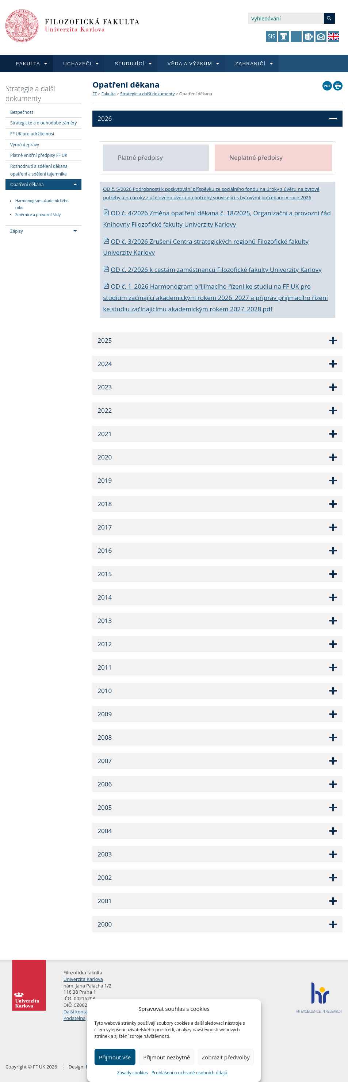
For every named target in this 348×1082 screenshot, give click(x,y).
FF (94, 93)
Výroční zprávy (24, 144)
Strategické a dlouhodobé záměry (43, 123)
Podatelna (74, 1018)
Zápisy (16, 231)
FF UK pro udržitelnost (32, 133)
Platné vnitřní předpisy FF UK (38, 155)
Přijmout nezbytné (166, 1057)
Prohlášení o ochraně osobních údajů (189, 1073)
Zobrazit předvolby (226, 1057)
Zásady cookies (132, 1073)
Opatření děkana (26, 184)
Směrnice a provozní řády (38, 214)
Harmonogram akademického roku (42, 205)
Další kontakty (79, 1011)
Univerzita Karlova (83, 979)
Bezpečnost (21, 112)
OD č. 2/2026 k (128, 269)
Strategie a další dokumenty (30, 93)
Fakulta (109, 93)
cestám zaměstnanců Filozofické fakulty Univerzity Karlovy (238, 269)
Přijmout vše (115, 1057)
